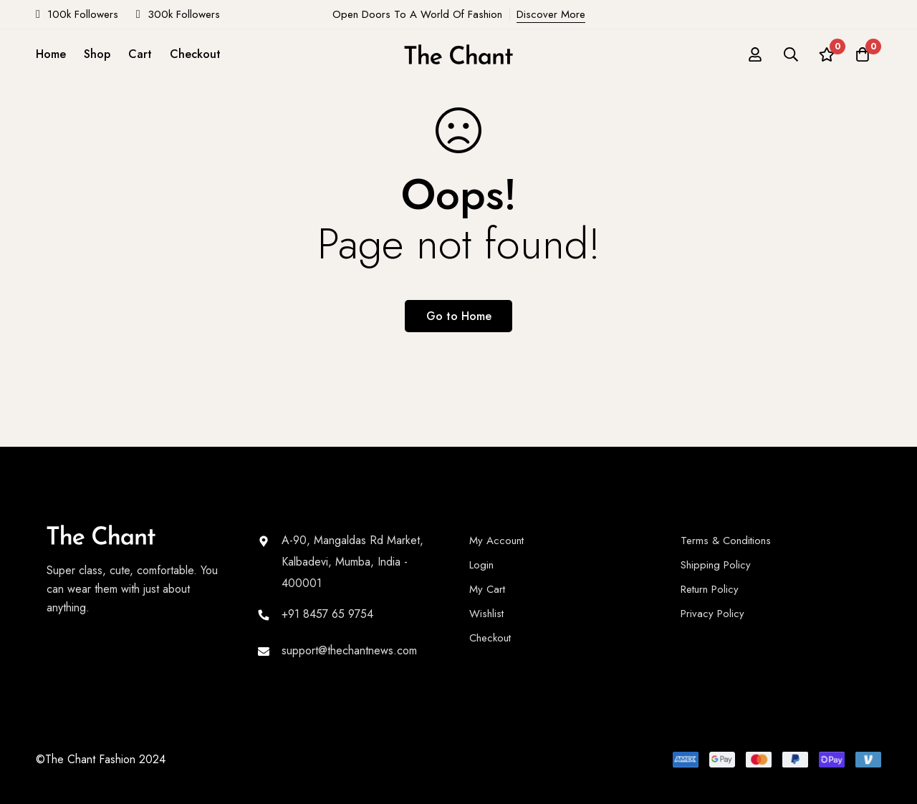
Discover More (551, 14)
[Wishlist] (827, 54)
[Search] (791, 54)
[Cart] (862, 54)
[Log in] (755, 54)
